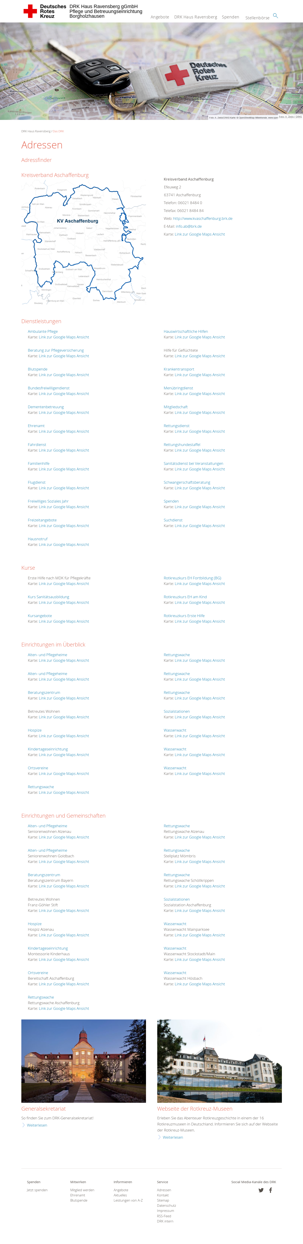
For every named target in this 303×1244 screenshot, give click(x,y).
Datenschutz (166, 1205)
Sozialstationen (177, 711)
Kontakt (163, 1195)
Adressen (164, 1190)
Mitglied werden (82, 1190)
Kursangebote (40, 615)
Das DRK (58, 131)
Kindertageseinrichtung (48, 749)
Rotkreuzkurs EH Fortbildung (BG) (192, 577)
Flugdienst (37, 482)
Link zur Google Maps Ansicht (200, 234)
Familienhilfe (38, 463)
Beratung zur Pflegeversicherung (56, 350)
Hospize (35, 730)
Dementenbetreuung (46, 406)
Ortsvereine (38, 767)
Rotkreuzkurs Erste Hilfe (184, 615)
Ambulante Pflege (43, 331)
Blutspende (37, 369)
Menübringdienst (178, 387)
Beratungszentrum (44, 692)
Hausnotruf (37, 538)
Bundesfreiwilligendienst (49, 387)
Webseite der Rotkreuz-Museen (194, 1108)
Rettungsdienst (177, 425)
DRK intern (165, 1221)
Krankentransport (179, 369)
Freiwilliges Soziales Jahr (48, 501)
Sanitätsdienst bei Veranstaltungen (193, 463)
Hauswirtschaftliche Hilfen (186, 331)
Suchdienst (173, 520)
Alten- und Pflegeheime (47, 654)
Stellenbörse (257, 17)
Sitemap (163, 1200)
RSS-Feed (164, 1216)
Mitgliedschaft (176, 406)
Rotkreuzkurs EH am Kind (185, 596)
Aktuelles (120, 1195)
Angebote (160, 17)
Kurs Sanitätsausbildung (48, 596)
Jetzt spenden (37, 1190)
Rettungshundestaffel (182, 444)
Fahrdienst (37, 444)
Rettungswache (41, 786)
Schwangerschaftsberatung (187, 482)
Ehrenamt (36, 425)
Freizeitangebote (42, 520)
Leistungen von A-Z (128, 1200)
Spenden (230, 17)
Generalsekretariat (43, 1108)
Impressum (165, 1211)
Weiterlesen (37, 1125)
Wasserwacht (175, 730)
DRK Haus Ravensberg (195, 17)
